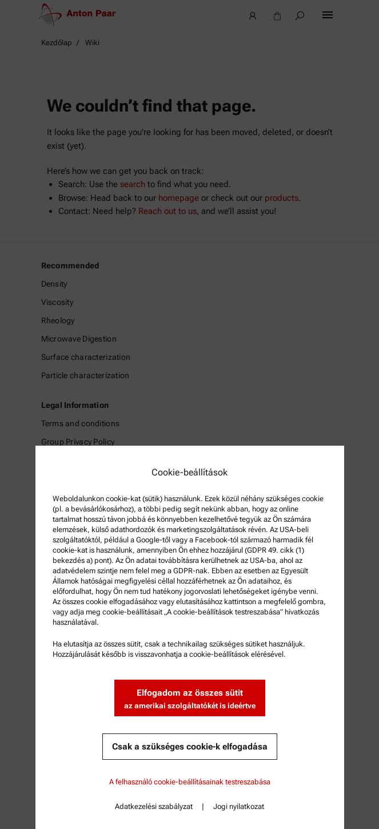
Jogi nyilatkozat (238, 806)
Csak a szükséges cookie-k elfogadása (190, 746)
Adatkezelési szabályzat (154, 806)
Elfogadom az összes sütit (190, 699)
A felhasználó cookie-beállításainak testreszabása (189, 782)
